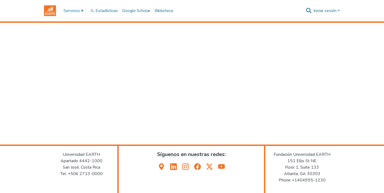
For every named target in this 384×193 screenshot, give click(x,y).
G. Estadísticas (104, 11)
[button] (50, 10)
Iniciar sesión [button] (325, 11)
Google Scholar (136, 11)
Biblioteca (164, 11)
